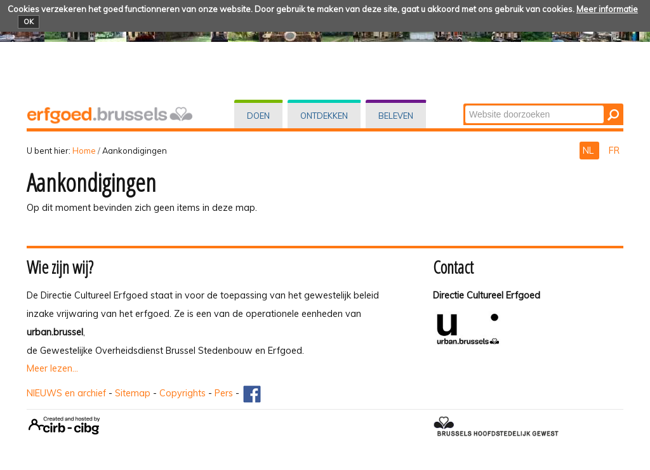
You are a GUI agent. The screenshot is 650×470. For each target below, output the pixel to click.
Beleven (395, 116)
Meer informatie (607, 9)
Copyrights (182, 393)
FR (614, 150)
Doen (258, 116)
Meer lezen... (52, 368)
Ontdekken (324, 116)
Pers (224, 393)
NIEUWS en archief (66, 393)
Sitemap (132, 393)
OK (28, 21)
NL (589, 150)
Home (84, 150)
